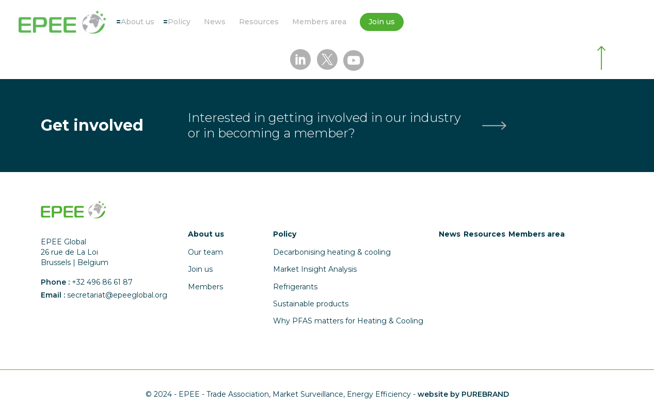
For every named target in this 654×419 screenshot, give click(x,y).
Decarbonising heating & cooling (332, 252)
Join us (382, 21)
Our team (205, 252)
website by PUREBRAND (463, 394)
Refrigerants (295, 286)
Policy (179, 21)
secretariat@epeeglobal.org (117, 295)
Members (205, 286)
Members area (319, 21)
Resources (259, 21)
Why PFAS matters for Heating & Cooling (348, 320)
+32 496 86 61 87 (102, 282)
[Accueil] (62, 22)
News (215, 21)
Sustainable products (310, 303)
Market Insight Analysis (315, 269)
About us (137, 21)
